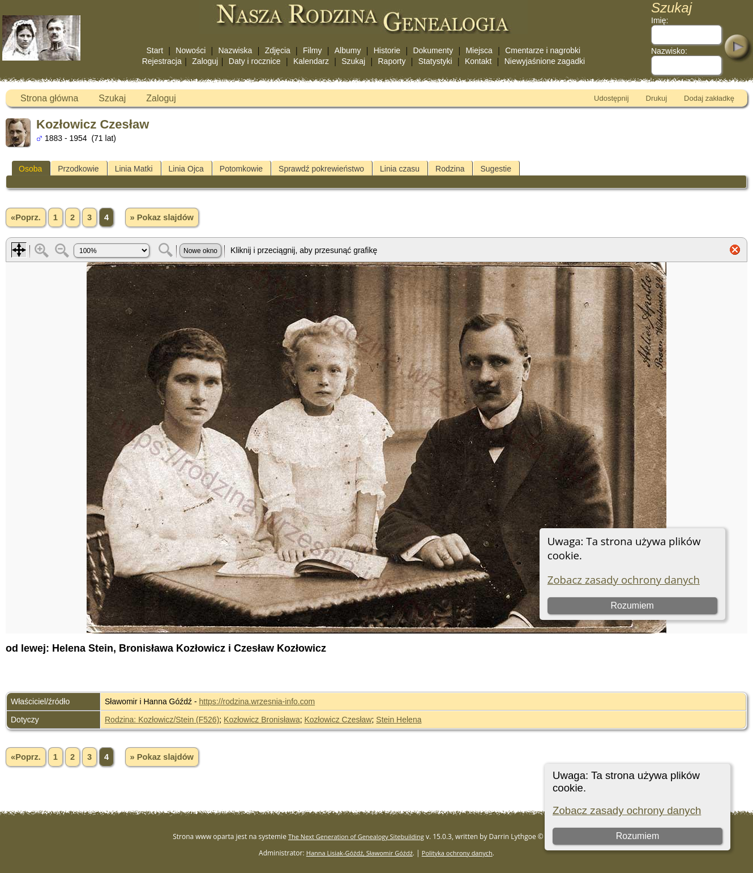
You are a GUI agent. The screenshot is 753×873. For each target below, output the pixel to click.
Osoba (30, 168)
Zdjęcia (277, 50)
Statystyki (435, 61)
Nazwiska (236, 50)
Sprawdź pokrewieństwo (321, 168)
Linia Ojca (186, 168)
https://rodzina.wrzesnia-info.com (257, 701)
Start (155, 50)
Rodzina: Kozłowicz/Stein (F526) (162, 719)
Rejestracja (162, 61)
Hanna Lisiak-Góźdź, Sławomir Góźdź (359, 853)
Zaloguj (205, 61)
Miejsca (478, 50)
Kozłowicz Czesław (337, 719)
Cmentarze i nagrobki (542, 50)
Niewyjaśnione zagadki (544, 61)
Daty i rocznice (255, 61)
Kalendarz (311, 61)
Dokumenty (433, 50)
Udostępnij (611, 98)
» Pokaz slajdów (162, 217)
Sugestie (495, 168)
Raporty (391, 61)
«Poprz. (26, 217)
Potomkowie (241, 168)
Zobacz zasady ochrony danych (627, 810)
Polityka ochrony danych (457, 853)
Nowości (191, 50)
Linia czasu (400, 168)
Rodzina (449, 168)
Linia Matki (134, 168)
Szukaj (353, 61)
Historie (387, 50)
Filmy (312, 50)
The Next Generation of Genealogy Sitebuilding (356, 836)
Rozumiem (637, 836)
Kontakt (478, 61)
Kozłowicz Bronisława (262, 719)
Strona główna (49, 98)
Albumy (348, 50)
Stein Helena (398, 719)
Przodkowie (78, 168)
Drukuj (657, 98)
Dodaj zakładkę (709, 98)
